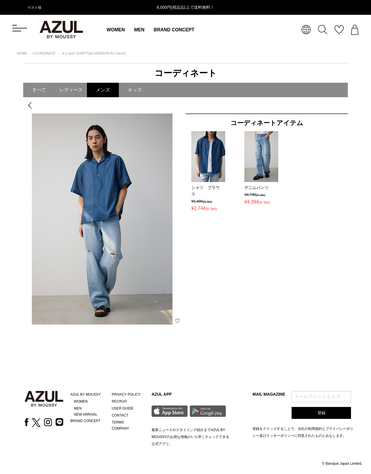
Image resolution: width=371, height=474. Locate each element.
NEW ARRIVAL (85, 414)
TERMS (118, 422)
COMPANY (120, 428)
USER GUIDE (123, 408)
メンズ (103, 89)
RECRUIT (119, 401)
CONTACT (120, 415)
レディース (71, 89)
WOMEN (116, 29)
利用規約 (315, 429)
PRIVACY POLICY (126, 394)
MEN (139, 29)
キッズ (135, 89)
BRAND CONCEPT (174, 29)
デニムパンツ (256, 187)
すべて (39, 89)
